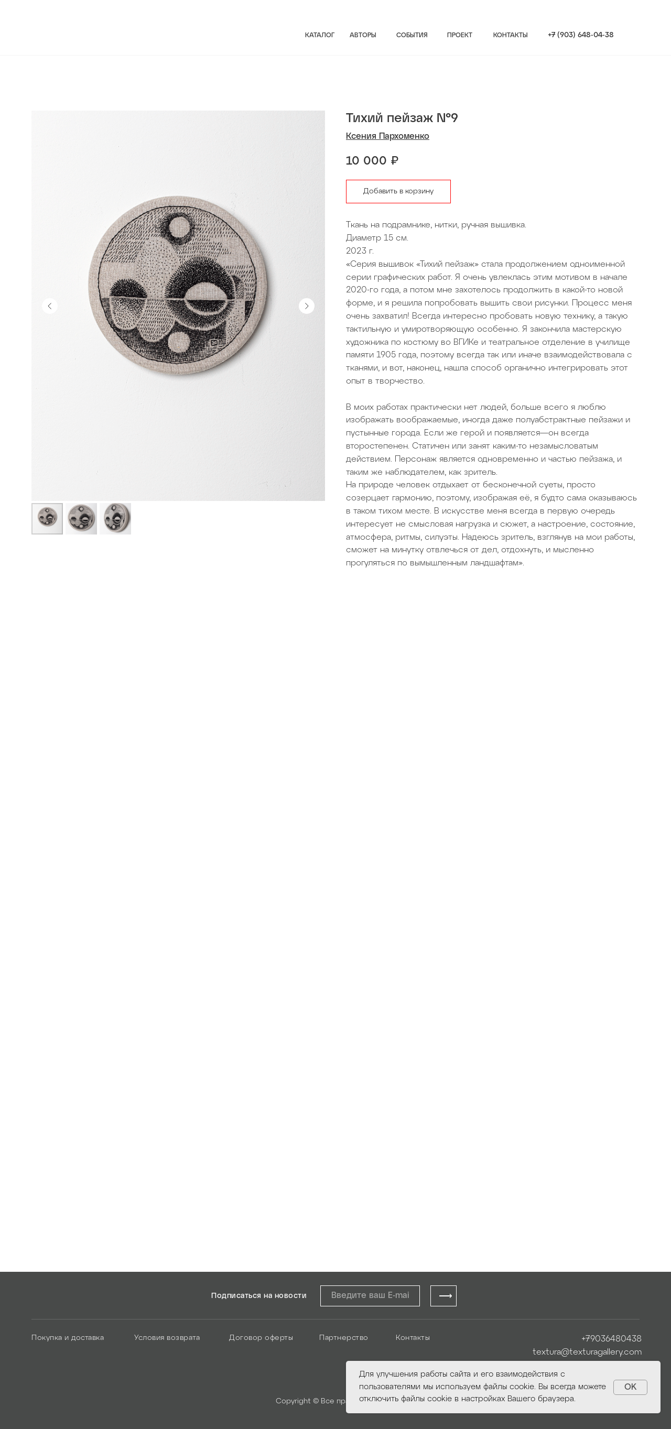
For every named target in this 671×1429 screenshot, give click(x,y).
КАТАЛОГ (319, 35)
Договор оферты (261, 1338)
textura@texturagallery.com (587, 1352)
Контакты (413, 1338)
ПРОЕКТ (459, 35)
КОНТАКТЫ (510, 35)
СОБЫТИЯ (412, 35)
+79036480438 (611, 1339)
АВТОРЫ (363, 35)
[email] (370, 1295)
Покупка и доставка (67, 1338)
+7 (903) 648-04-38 (581, 35)
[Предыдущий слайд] (50, 306)
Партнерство (344, 1338)
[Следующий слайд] (307, 306)
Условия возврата (167, 1338)
